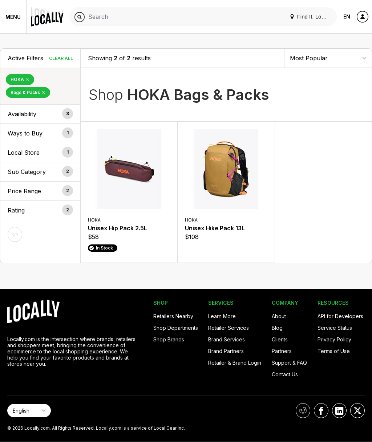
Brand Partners (226, 351)
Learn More (222, 316)
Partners (282, 351)
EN (346, 16)
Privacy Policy (334, 339)
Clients (280, 339)
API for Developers (340, 316)
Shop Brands (168, 339)
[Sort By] (328, 58)
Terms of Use (334, 351)
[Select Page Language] (29, 410)
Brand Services (226, 339)
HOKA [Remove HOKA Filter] (20, 79)
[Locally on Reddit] (303, 410)
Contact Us (285, 374)
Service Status (335, 328)
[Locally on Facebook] (321, 410)
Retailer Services (228, 328)
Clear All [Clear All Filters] (61, 58)
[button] (40, 114)
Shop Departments (175, 328)
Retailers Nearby (173, 316)
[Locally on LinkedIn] (339, 410)
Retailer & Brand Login (234, 363)
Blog (277, 328)
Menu (13, 17)
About (279, 316)
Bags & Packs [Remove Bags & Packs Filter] (28, 92)
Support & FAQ (289, 363)
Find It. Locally (311, 16)
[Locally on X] (357, 410)
